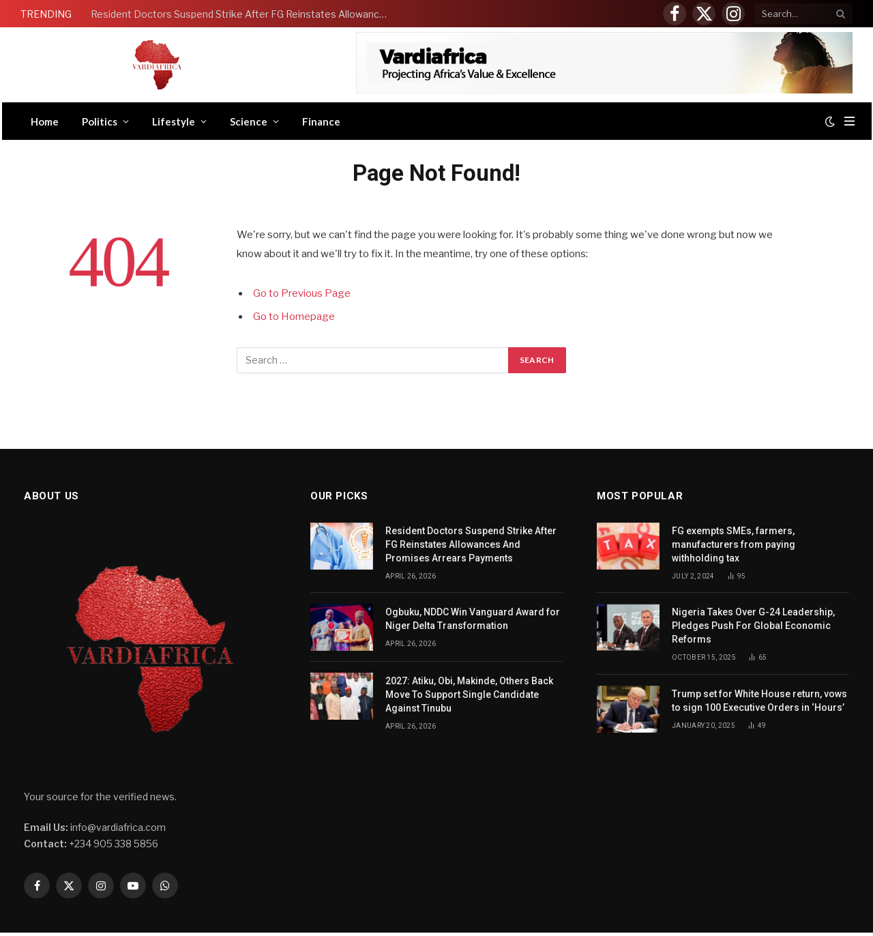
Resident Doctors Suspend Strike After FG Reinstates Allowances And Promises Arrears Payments (244, 14)
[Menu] (849, 121)
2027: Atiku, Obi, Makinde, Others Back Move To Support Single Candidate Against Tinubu (469, 694)
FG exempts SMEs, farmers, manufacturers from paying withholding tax (733, 544)
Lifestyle (173, 121)
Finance (321, 121)
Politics (99, 121)
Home (45, 121)
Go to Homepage (294, 316)
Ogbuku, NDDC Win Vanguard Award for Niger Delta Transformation (472, 618)
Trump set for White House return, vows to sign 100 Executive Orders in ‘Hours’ (759, 700)
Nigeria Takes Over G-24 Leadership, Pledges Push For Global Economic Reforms (753, 625)
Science (248, 121)
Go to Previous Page (302, 293)
